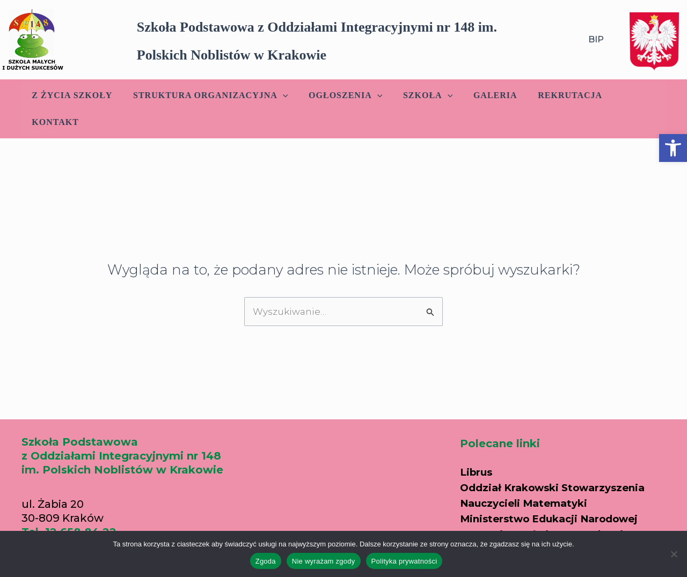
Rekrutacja (555, 95)
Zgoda (265, 561)
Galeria (484, 95)
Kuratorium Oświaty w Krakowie (552, 505)
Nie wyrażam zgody (323, 561)
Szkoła (420, 95)
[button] (673, 148)
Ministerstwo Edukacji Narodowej (556, 490)
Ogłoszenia (341, 95)
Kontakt (628, 95)
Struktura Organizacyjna (210, 95)
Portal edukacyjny (511, 520)
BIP (596, 39)
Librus (477, 445)
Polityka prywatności (404, 561)
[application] (282, 95)
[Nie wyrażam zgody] (673, 554)
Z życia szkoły (75, 95)
